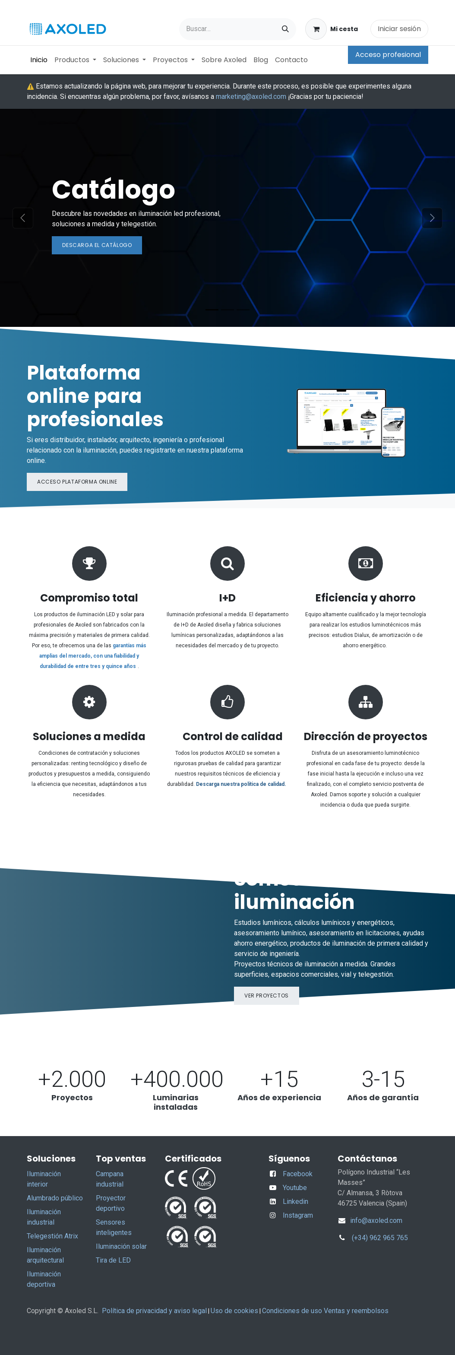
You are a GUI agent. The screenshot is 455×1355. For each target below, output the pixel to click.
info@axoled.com (375, 1220)
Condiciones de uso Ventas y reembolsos (325, 1311)
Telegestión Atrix (52, 1236)
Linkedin (295, 1201)
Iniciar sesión (399, 29)
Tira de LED (113, 1260)
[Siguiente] (432, 218)
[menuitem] (39, 60)
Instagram (298, 1215)
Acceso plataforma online (77, 481)
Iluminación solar (121, 1246)
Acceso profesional (388, 55)
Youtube (295, 1188)
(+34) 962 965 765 (380, 1238)
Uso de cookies (234, 1311)
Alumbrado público (55, 1198)
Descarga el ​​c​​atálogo (97, 245)
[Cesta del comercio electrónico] (331, 29)
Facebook (298, 1174)
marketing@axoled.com (251, 96)
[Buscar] (285, 29)
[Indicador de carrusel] (211, 310)
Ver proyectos (266, 995)
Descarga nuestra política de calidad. (241, 784)
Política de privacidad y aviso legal (154, 1311)
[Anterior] (22, 218)
